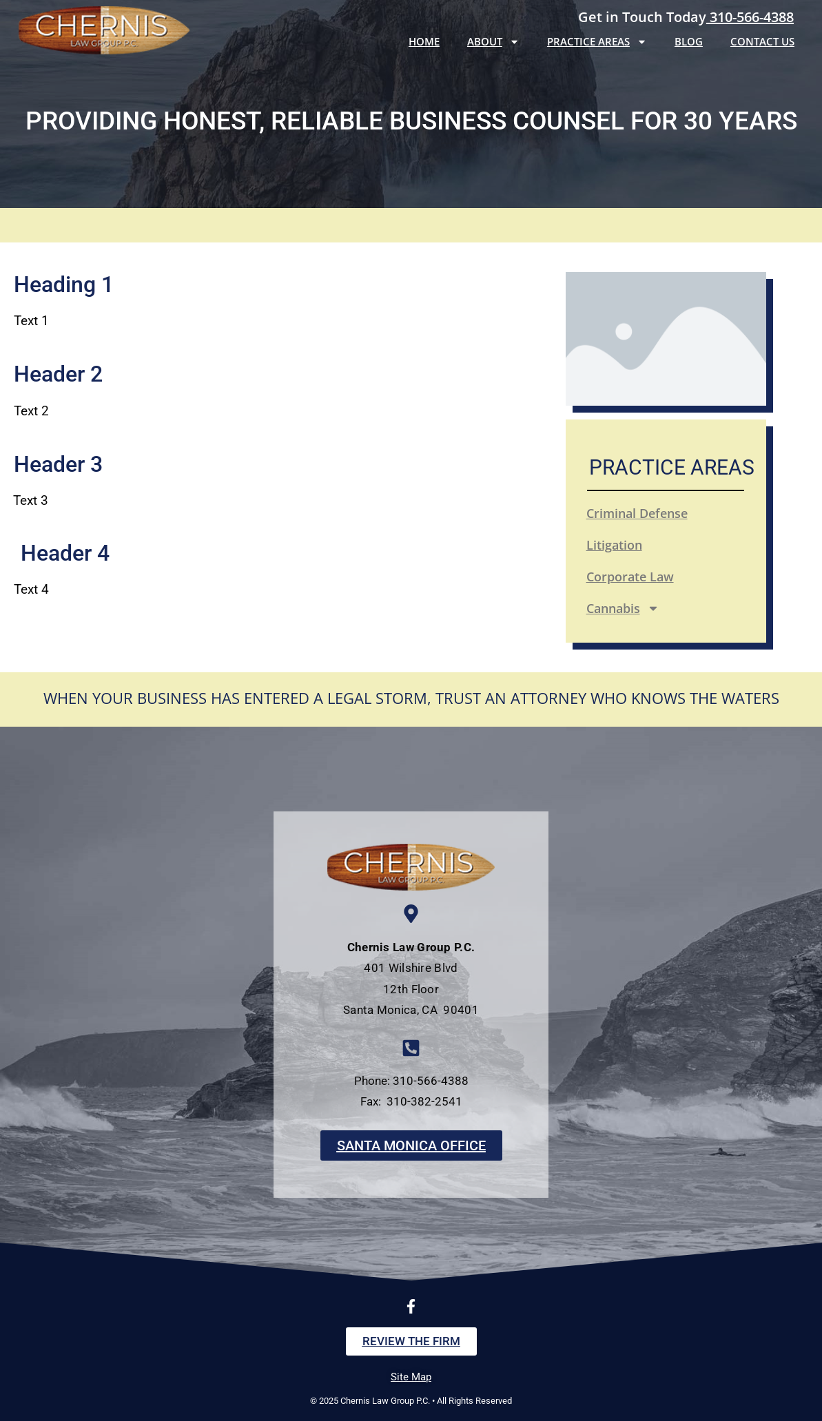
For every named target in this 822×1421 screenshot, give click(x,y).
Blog (689, 41)
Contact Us (762, 41)
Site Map (411, 1377)
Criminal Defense (637, 513)
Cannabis (622, 608)
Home (424, 41)
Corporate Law (630, 576)
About (493, 42)
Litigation (614, 545)
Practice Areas (597, 42)
